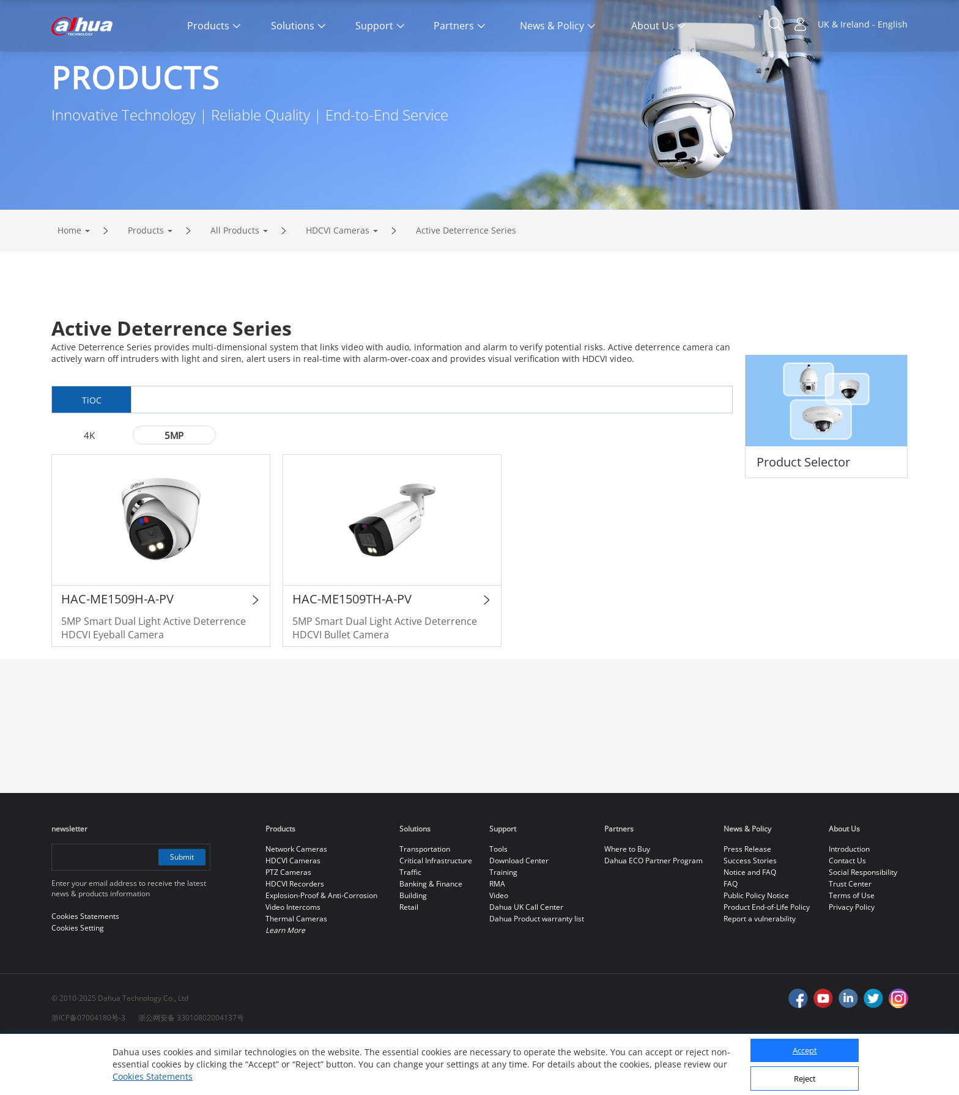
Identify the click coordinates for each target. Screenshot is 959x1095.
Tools (498, 901)
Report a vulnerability (760, 971)
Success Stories (750, 913)
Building (413, 948)
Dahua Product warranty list (536, 971)
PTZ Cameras (288, 925)
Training (503, 925)
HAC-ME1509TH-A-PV (352, 651)
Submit (181, 909)
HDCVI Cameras (337, 281)
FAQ (731, 936)
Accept (805, 1050)
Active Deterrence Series (466, 281)
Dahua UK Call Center (526, 959)
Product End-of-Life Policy (767, 959)
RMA (497, 936)
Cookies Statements (153, 1076)
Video (498, 948)
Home (69, 281)
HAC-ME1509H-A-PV (117, 651)
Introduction (849, 901)
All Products (234, 281)
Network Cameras (296, 901)
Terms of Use (852, 948)
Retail (408, 959)
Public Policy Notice (756, 948)
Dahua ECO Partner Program (653, 913)
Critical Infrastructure (435, 913)
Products (146, 281)
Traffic (410, 925)
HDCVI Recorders (294, 936)
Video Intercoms (292, 959)
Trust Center (850, 936)
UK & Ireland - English (863, 24)
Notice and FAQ (750, 925)
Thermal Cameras (296, 971)
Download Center (519, 913)
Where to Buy (627, 901)
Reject (805, 1078)
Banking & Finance (430, 936)
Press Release (747, 901)
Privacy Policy (852, 959)
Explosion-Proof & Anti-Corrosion (321, 948)
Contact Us (847, 913)
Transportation (424, 901)
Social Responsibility (863, 925)
